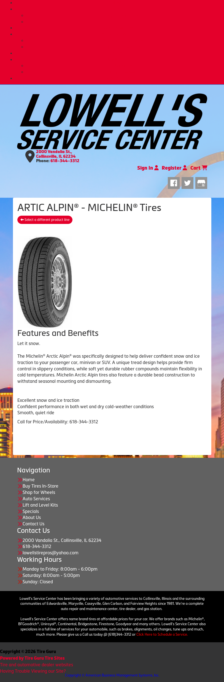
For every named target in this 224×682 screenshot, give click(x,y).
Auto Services (36, 498)
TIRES (117, 9)
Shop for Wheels (117, 27)
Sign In (148, 168)
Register (174, 168)
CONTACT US (117, 78)
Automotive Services (123, 40)
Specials (31, 511)
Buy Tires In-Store (123, 15)
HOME (117, 2)
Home (29, 479)
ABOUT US (117, 59)
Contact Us (33, 523)
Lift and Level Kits (123, 46)
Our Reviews (123, 71)
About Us (123, 65)
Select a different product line (44, 220)
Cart (198, 168)
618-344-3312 (64, 161)
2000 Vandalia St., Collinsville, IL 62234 (56, 154)
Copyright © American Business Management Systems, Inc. (112, 675)
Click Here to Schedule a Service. (162, 634)
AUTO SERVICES (117, 34)
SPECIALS (117, 53)
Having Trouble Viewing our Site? (33, 670)
